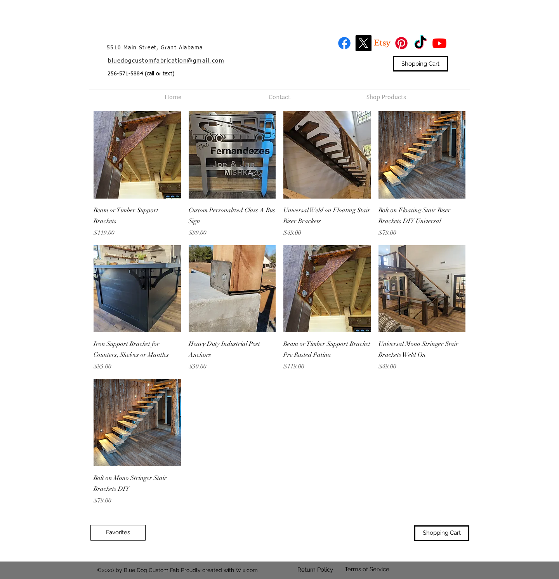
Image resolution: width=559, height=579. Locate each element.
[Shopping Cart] (420, 64)
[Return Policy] (315, 570)
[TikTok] (420, 43)
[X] (363, 43)
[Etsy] (382, 43)
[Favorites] (118, 533)
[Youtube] (439, 43)
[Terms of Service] (366, 569)
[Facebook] (344, 43)
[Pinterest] (401, 43)
